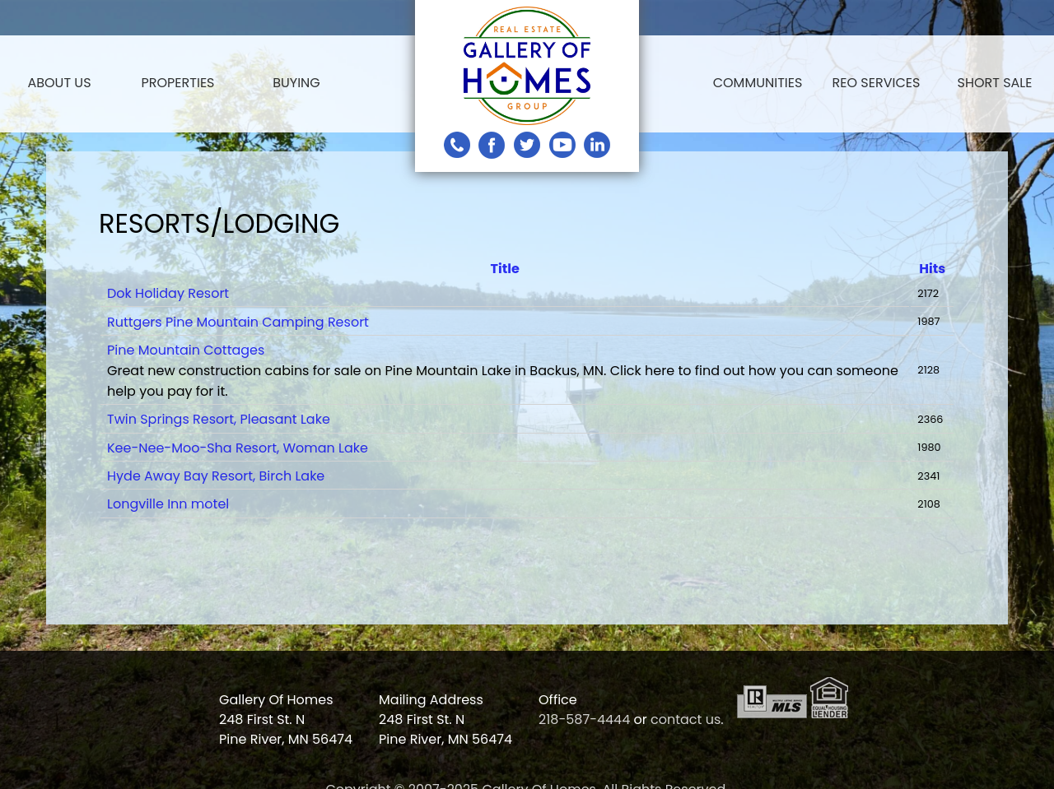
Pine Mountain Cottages (185, 350)
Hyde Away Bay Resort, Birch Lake (215, 475)
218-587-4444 (584, 719)
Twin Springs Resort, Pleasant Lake (218, 419)
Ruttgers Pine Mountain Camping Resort (238, 322)
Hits (932, 268)
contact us (686, 719)
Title (505, 268)
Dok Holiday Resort (168, 293)
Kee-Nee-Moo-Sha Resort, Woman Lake (237, 448)
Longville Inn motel (168, 503)
